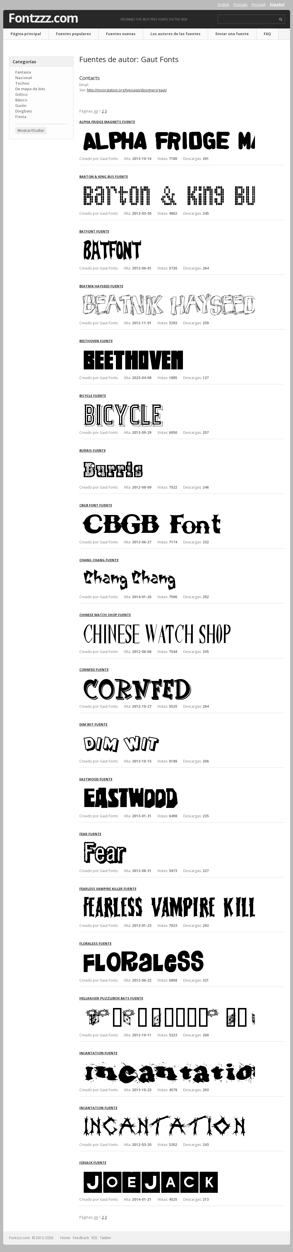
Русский (258, 4)
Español (277, 4)
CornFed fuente (94, 669)
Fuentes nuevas (121, 33)
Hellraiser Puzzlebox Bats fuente (111, 998)
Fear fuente (90, 834)
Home (65, 1237)
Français (240, 4)
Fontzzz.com (43, 17)
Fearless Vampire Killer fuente (107, 888)
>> (96, 111)
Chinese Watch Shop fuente (105, 615)
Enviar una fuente (232, 33)
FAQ (267, 33)
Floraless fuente (95, 943)
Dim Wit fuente (93, 724)
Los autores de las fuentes (175, 33)
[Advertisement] (41, 237)
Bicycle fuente (92, 395)
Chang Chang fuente (99, 560)
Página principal (26, 33)
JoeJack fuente (92, 1162)
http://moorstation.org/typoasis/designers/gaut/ (127, 90)
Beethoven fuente (96, 341)
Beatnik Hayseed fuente (101, 286)
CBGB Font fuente (95, 505)
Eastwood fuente (95, 779)
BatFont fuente (94, 231)
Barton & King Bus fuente (103, 176)
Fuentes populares (73, 33)
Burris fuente (92, 450)
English (223, 4)
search (280, 19)
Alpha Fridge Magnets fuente (107, 122)
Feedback (81, 1237)
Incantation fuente (98, 1053)
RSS (94, 1237)
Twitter (105, 1237)
